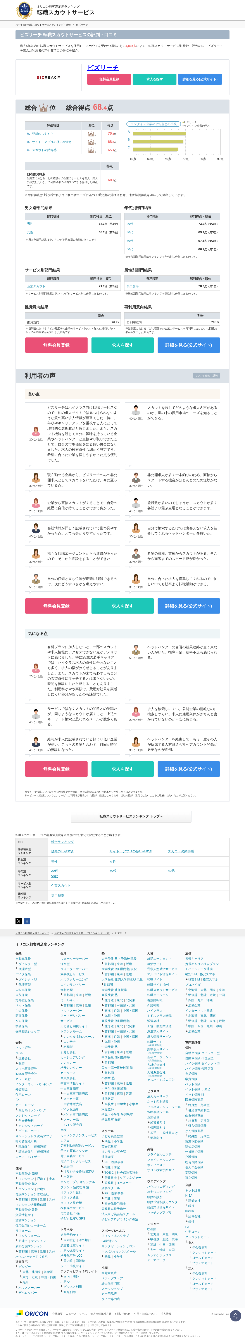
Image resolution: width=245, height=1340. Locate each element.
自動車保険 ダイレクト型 (202, 1053)
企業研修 (153, 1117)
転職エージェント (159, 995)
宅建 (108, 1167)
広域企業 (194, 1005)
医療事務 (117, 1162)
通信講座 (108, 1157)
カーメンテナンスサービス (78, 1135)
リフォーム (23, 1230)
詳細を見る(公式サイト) (200, 79)
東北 (25, 1272)
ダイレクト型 (28, 964)
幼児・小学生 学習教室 (117, 1114)
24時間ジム (109, 1241)
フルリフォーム (29, 1235)
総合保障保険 (194, 1162)
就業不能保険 (194, 1141)
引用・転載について (145, 1313)
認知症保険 (192, 1146)
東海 (34, 1199)
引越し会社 (68, 1052)
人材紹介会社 (156, 1066)
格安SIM (194, 979)
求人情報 (166, 1313)
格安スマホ (210, 979)
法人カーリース (158, 1096)
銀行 (22, 1063)
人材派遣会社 (156, 1074)
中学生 (121, 1104)
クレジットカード (28, 1115)
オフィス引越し (71, 1192)
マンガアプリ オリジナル (77, 1182)
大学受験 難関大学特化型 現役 (122, 979)
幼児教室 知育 (111, 1119)
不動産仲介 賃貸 (27, 1209)
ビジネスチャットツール (164, 1107)
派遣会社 (153, 1021)
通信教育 (108, 1099)
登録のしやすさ (42, 133)
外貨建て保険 (194, 1151)
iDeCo (189, 1211)
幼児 (108, 1141)
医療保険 (22, 1015)
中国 (222, 995)
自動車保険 (23, 958)
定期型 (205, 1105)
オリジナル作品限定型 (79, 1171)
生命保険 (22, 1010)
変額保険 (191, 1172)
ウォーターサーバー (74, 958)
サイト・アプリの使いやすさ (52, 142)
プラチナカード (203, 1263)
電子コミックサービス (75, 1161)
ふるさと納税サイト (74, 1026)
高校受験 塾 (110, 995)
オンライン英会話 (114, 1151)
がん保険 (22, 1021)
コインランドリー (72, 984)
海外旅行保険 (25, 1000)
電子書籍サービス (72, 1156)
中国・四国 (48, 1277)
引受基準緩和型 (199, 1110)
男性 (30, 223)
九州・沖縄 (112, 1015)
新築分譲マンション (29, 1246)
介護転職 (153, 1005)
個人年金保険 (194, 1167)
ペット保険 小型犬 (197, 1089)
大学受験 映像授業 (114, 990)
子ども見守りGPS (72, 1218)
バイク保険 (23, 974)
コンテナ (70, 1041)
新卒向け (156, 1138)
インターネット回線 (199, 1010)
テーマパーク (156, 1260)
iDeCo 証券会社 (26, 1073)
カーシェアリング (72, 1057)
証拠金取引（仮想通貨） (35, 1151)
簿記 (117, 1167)
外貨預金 (22, 1089)
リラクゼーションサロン (118, 1246)
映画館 (151, 1229)
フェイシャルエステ (161, 1159)
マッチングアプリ (159, 1212)
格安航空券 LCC (71, 1255)
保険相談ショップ (28, 1031)
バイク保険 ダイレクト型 (202, 1063)
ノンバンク (38, 1110)
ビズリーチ (103, 67)
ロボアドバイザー (28, 1157)
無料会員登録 (109, 79)
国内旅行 (70, 1240)
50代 (130, 249)
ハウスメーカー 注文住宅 (32, 1256)
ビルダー (25, 1266)
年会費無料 (26, 1120)
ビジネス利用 (73, 1286)
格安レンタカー (71, 1067)
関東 (175, 1234)
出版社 (68, 1176)
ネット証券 (23, 1047)
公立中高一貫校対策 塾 (117, 1067)
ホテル (65, 1281)
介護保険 (191, 1157)
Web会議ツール (158, 1112)
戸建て (41, 1178)
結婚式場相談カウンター (164, 1202)
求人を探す (155, 79)
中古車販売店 (69, 1088)
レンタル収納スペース (79, 1036)
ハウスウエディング (161, 1186)
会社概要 (57, 1313)
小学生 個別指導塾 (114, 1088)
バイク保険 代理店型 (199, 1068)
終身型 (192, 1105)
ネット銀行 (23, 1079)
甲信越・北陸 (126, 1005)
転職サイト (154, 979)
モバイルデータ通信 (199, 969)
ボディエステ (156, 1165)
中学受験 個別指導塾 (116, 1057)
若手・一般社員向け (164, 1133)
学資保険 (22, 1026)
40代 (130, 241)
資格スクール (111, 1188)
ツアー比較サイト (72, 1266)
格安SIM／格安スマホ (200, 974)
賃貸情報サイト (26, 1215)
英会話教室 (109, 1146)
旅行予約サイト (71, 1235)
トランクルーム (71, 1031)
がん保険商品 (194, 1131)
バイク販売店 (69, 1109)
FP (107, 1162)
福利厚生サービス (72, 1208)
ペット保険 (23, 1005)
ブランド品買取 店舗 (74, 1187)
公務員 (109, 1183)
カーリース (68, 1073)
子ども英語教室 (112, 1136)
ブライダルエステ (159, 1154)
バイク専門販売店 (76, 1114)
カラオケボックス (159, 1255)
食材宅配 (66, 990)
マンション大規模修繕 (31, 1204)
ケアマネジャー (130, 1177)
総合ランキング (62, 842)
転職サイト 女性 (158, 984)
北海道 (109, 1000)
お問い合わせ (122, 1313)
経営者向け (158, 1122)
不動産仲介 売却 (27, 1173)
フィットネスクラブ (115, 1235)
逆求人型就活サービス (162, 969)
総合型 (68, 1166)
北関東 (36, 1272)
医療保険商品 (194, 1099)
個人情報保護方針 (100, 1313)
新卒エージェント (159, 1058)
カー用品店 (109, 1293)
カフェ (65, 1140)
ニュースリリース (76, 1313)
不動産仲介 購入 (27, 1183)
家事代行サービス (72, 974)
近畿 (43, 1199)
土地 (52, 1178)
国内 (67, 1276)
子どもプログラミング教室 (120, 1219)
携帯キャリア (194, 958)
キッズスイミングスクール (119, 1251)
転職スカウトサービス (162, 990)
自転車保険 (23, 990)
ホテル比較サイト (72, 1250)
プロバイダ (192, 984)
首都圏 (23, 1199)
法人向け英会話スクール (118, 1214)
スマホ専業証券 (26, 1068)
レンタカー (68, 1062)
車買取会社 (68, 1078)
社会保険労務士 (127, 1172)
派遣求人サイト (158, 1031)
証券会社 (25, 1058)
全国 (172, 1250)
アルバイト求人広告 (161, 1080)
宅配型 (68, 1047)
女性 (30, 232)
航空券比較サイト (72, 1245)
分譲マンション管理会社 (32, 1194)
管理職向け (158, 1127)
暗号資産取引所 (26, 1141)
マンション (26, 1178)
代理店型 (25, 969)
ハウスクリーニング (74, 979)
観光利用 (70, 1292)
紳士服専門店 (111, 1283)
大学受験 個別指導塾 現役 (119, 969)
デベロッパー (28, 1292)
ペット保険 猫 (194, 1094)
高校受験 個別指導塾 (116, 1021)
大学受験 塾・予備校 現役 (119, 958)
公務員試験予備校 (114, 1209)
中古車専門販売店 (76, 1093)
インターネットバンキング (34, 1084)
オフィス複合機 (71, 1202)
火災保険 (22, 995)
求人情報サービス (159, 1036)
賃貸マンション (26, 1220)
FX (17, 1099)
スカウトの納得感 (44, 150)
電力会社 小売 (70, 1213)
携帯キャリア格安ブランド (203, 964)
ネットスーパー (71, 1010)
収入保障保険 (197, 1125)
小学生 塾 (108, 1078)
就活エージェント (159, 958)
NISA (19, 1053)
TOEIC (109, 1172)
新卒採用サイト (158, 1051)
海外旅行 (85, 1240)
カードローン (25, 1105)
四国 (191, 1000)
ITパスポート (126, 1183)
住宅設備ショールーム (31, 1225)
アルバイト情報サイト (162, 974)
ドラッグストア (112, 1278)
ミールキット (69, 1000)
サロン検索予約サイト (162, 1170)
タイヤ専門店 (111, 1299)
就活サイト (154, 964)
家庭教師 (108, 1109)
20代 (130, 223)
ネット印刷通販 (158, 1101)
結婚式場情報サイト (161, 1207)
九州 (52, 1199)
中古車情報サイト (72, 1083)
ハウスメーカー (29, 1287)
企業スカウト (36, 286)
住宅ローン (23, 1094)
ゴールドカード (29, 1131)
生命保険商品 (194, 1115)
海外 (76, 1276)
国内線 (68, 1261)
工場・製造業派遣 (159, 1026)
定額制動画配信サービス (77, 1145)
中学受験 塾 (110, 1047)
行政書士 (111, 1177)
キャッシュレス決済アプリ (34, 1136)
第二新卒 (133, 286)
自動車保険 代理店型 (199, 1058)
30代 (130, 232)
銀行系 (23, 1110)
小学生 (133, 1104)
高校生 (109, 1104)
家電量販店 (109, 1273)
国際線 (80, 1261)
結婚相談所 (154, 1197)
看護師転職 (154, 1000)
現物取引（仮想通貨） (34, 1146)
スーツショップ (112, 1288)
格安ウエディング (159, 1192)
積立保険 (191, 1177)
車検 (63, 1130)
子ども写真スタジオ (74, 1151)
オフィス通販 (69, 1197)
